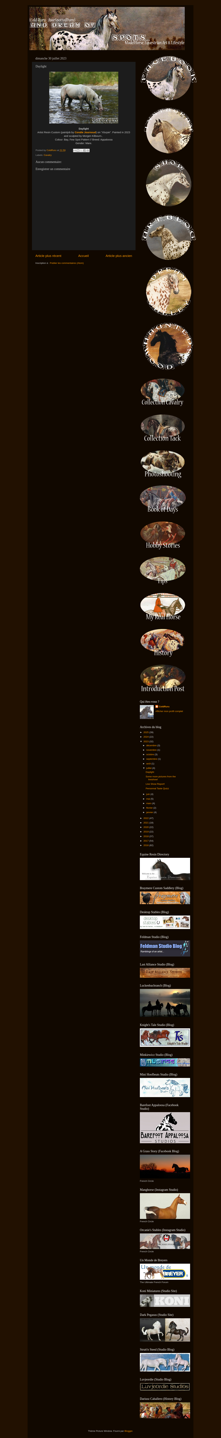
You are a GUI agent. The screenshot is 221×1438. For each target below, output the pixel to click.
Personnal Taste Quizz (157, 788)
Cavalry (48, 155)
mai (148, 799)
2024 (146, 736)
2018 (146, 836)
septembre (152, 759)
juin (148, 794)
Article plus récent (48, 256)
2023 (146, 741)
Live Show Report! (155, 784)
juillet (149, 768)
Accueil (83, 256)
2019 (146, 831)
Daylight (150, 772)
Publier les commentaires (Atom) (67, 263)
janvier (150, 812)
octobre (150, 754)
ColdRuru (164, 706)
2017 (146, 841)
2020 (146, 827)
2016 (146, 845)
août (148, 763)
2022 (146, 818)
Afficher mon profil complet (169, 711)
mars (149, 803)
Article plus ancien (119, 256)
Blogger (128, 1431)
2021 (146, 822)
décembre (151, 745)
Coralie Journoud (85, 132)
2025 (146, 732)
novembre (151, 750)
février (149, 808)
